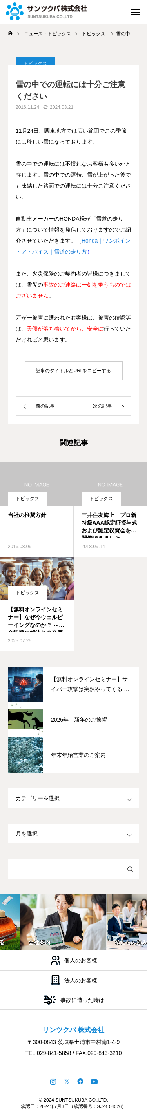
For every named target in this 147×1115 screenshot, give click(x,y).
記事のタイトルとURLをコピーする (73, 370)
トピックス (27, 498)
